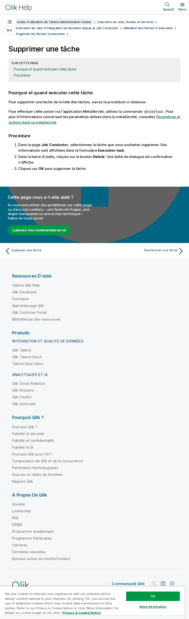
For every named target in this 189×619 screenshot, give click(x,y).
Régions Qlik (22, 481)
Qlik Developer (24, 292)
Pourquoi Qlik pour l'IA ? (32, 454)
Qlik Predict (21, 397)
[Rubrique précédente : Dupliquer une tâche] (48, 251)
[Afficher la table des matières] (9, 21)
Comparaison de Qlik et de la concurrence (47, 461)
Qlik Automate (24, 404)
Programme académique (33, 531)
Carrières (19, 545)
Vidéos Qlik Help (26, 285)
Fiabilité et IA (22, 447)
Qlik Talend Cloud (27, 357)
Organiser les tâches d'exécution (40, 34)
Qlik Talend (21, 350)
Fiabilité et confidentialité (33, 440)
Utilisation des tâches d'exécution (148, 28)
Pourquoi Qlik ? (24, 427)
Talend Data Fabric (27, 364)
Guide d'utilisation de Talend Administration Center (54, 22)
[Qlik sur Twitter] (154, 583)
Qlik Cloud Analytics (28, 383)
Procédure (22, 75)
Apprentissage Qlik (28, 306)
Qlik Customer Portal (29, 312)
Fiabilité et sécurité (28, 434)
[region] (92, 602)
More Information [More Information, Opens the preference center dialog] (153, 607)
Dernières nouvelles (29, 552)
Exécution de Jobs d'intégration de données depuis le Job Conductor (67, 28)
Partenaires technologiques (35, 468)
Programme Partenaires (32, 538)
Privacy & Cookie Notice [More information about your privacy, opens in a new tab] (81, 613)
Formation (20, 299)
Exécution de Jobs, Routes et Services (125, 22)
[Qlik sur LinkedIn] (163, 583)
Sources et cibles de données (37, 474)
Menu (182, 9)
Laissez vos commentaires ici (39, 230)
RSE (15, 518)
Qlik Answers (23, 390)
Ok (153, 596)
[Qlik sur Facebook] (172, 583)
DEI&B (17, 525)
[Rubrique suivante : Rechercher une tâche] (140, 251)
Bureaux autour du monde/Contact (41, 559)
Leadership (21, 511)
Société (18, 504)
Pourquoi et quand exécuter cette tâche (45, 69)
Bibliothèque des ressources (36, 319)
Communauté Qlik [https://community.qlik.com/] (128, 583)
